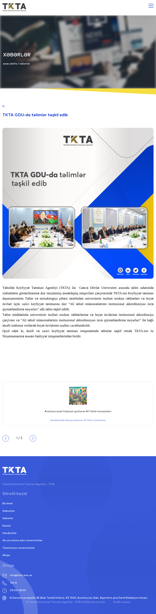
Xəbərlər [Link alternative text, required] (7, 518)
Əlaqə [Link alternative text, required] (6, 555)
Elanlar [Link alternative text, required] (6, 526)
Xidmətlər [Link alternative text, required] (8, 511)
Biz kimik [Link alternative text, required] (7, 503)
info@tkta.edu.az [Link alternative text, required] (17, 575)
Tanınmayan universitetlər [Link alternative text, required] (18, 548)
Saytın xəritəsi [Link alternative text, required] (96, 602)
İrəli (33, 438)
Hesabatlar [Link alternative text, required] (9, 533)
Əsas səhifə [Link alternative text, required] (10, 64)
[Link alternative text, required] (14, 7)
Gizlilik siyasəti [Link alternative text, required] (121, 602)
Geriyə (5, 438)
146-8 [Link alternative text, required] (9, 583)
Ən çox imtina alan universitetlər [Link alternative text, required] (22, 540)
